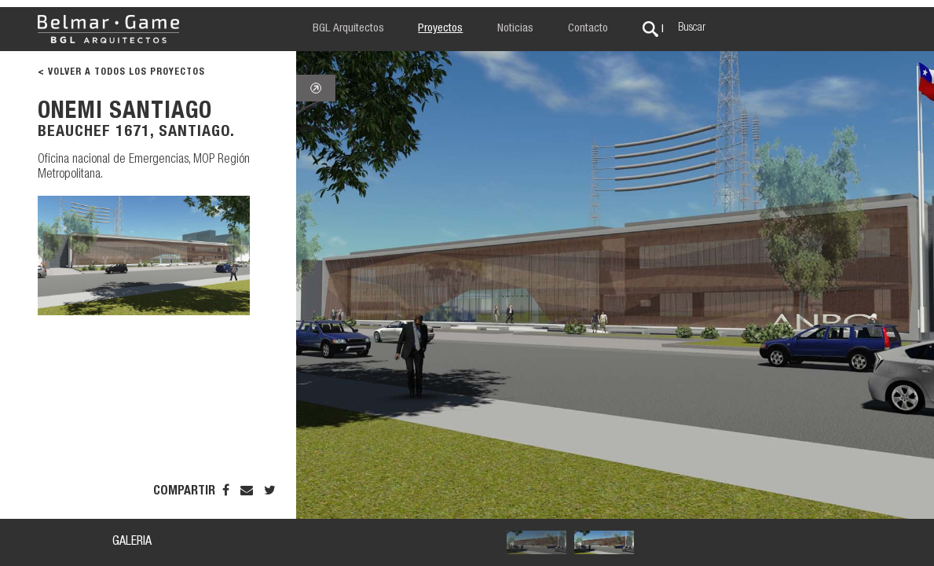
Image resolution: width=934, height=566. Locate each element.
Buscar (691, 28)
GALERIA (132, 542)
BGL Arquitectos (348, 29)
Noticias (515, 29)
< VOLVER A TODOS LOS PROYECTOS (121, 72)
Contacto (588, 29)
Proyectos (440, 29)
